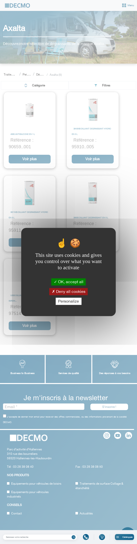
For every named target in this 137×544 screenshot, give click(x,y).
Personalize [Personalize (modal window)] (68, 301)
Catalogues (124, 537)
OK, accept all (68, 281)
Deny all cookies (68, 291)
